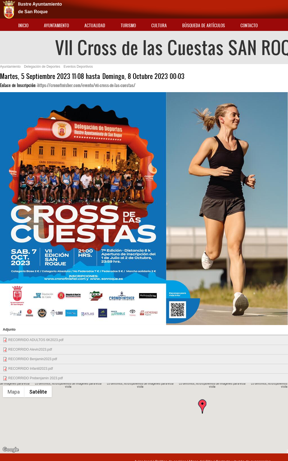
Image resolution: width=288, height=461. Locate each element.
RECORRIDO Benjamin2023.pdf (32, 359)
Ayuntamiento (56, 25)
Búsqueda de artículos (203, 25)
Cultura (159, 25)
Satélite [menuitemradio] (38, 392)
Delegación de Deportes (42, 67)
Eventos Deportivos (78, 67)
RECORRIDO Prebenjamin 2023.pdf (35, 378)
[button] (202, 411)
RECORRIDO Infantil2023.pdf (30, 369)
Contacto (249, 25)
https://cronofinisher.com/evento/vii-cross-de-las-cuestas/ (86, 85)
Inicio (23, 25)
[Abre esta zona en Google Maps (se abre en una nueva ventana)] (10, 449)
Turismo (128, 25)
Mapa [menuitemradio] (14, 392)
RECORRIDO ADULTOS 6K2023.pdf (35, 340)
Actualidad (94, 25)
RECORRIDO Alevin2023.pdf (30, 349)
